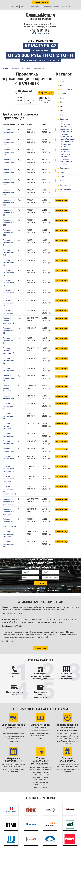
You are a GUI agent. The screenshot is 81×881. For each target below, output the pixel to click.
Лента (62, 106)
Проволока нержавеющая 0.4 (8, 242)
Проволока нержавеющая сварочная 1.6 (8, 478)
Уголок (62, 181)
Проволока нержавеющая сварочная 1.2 (8, 468)
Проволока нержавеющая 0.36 (8, 232)
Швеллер (63, 185)
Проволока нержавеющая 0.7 (8, 292)
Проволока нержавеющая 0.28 (8, 202)
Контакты (66, 7)
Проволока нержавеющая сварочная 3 (8, 511)
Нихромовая (66, 144)
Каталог (24, 7)
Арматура (63, 81)
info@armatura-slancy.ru (40, 33)
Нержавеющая (67, 142)
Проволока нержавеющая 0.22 (8, 172)
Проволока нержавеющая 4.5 (8, 544)
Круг (61, 102)
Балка (62, 85)
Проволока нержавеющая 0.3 (8, 212)
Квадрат (63, 98)
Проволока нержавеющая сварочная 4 (8, 534)
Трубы (62, 177)
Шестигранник (65, 189)
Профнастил (64, 168)
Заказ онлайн (35, 7)
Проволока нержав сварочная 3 (8, 388)
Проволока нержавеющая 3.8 (8, 416)
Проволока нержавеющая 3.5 (8, 405)
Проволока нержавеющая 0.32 (8, 222)
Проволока (64, 119)
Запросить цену (45, 93)
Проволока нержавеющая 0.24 (8, 182)
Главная (14, 7)
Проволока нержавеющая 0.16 (8, 152)
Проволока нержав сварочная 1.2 (8, 320)
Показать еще (40, 648)
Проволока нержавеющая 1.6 (8, 360)
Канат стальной (66, 89)
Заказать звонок (40, 2)
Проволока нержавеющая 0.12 (8, 132)
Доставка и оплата (51, 7)
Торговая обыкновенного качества (66, 161)
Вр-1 (63, 122)
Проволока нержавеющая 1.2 (8, 330)
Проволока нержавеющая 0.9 (8, 458)
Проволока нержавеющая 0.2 (8, 162)
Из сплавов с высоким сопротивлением (66, 126)
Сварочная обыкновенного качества (66, 153)
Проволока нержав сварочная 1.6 (8, 350)
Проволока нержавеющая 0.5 (8, 262)
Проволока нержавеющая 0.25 (8, 192)
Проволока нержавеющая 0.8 (8, 302)
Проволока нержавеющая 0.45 (8, 252)
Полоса (62, 115)
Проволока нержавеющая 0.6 (8, 272)
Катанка (63, 94)
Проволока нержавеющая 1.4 (8, 340)
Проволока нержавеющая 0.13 (8, 142)
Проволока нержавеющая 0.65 (8, 282)
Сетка (62, 172)
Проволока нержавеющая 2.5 (8, 378)
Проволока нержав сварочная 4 (8, 426)
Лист (61, 111)
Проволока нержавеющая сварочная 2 (8, 501)
